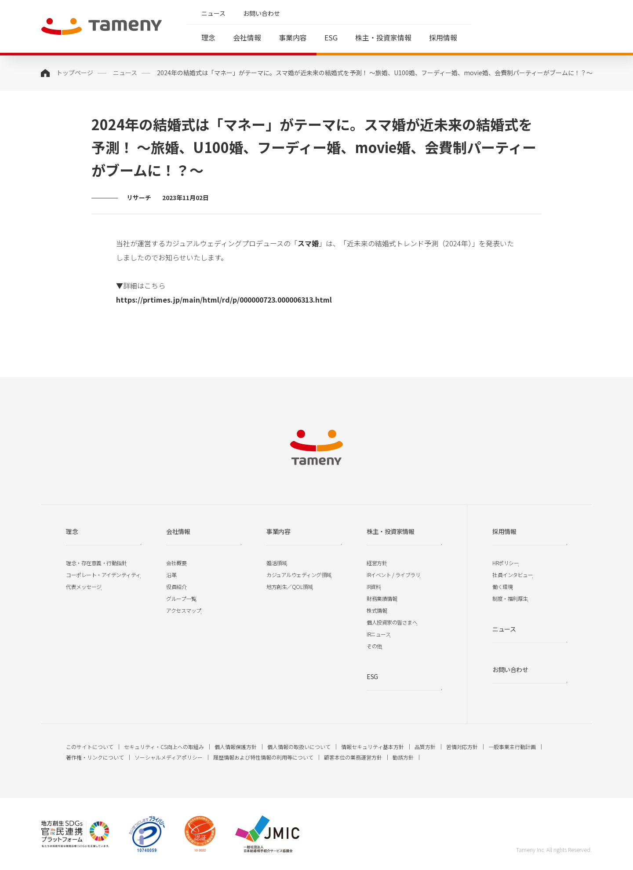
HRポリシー (505, 563)
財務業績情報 (382, 598)
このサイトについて (89, 746)
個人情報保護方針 (236, 746)
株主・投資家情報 (383, 37)
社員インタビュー (512, 574)
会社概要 (176, 563)
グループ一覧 (181, 598)
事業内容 (293, 37)
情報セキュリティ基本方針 (372, 746)
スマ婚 (308, 243)
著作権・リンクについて (95, 757)
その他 (374, 646)
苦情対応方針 (462, 746)
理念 (208, 37)
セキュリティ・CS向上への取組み (164, 746)
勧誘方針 (403, 757)
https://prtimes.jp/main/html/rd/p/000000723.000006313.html (224, 299)
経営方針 (377, 563)
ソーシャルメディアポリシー (169, 757)
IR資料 (374, 586)
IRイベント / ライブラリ (393, 574)
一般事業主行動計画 (512, 746)
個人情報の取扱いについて (299, 746)
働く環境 (502, 586)
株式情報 (377, 610)
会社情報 (247, 37)
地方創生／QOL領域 (289, 586)
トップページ (74, 72)
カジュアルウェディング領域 (298, 574)
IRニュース (378, 634)
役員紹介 (176, 586)
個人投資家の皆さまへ (392, 622)
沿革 (171, 574)
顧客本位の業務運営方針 (353, 757)
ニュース (213, 13)
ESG (331, 37)
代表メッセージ (84, 586)
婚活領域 (276, 563)
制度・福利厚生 (510, 598)
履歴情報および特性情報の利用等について (263, 757)
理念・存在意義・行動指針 (96, 563)
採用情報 (443, 37)
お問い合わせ (261, 13)
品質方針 (425, 746)
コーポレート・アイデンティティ (103, 574)
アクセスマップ (183, 610)
